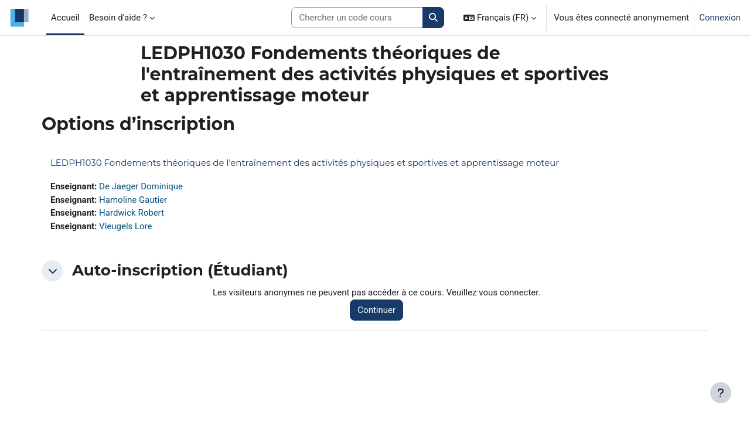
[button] (500, 17)
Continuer (376, 310)
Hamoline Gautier (133, 200)
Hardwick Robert (131, 212)
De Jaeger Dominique (141, 186)
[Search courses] (357, 18)
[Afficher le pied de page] (720, 392)
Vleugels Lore (125, 226)
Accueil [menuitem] (65, 17)
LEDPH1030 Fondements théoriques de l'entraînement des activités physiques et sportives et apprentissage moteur (304, 162)
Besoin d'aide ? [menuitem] (118, 17)
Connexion (720, 17)
